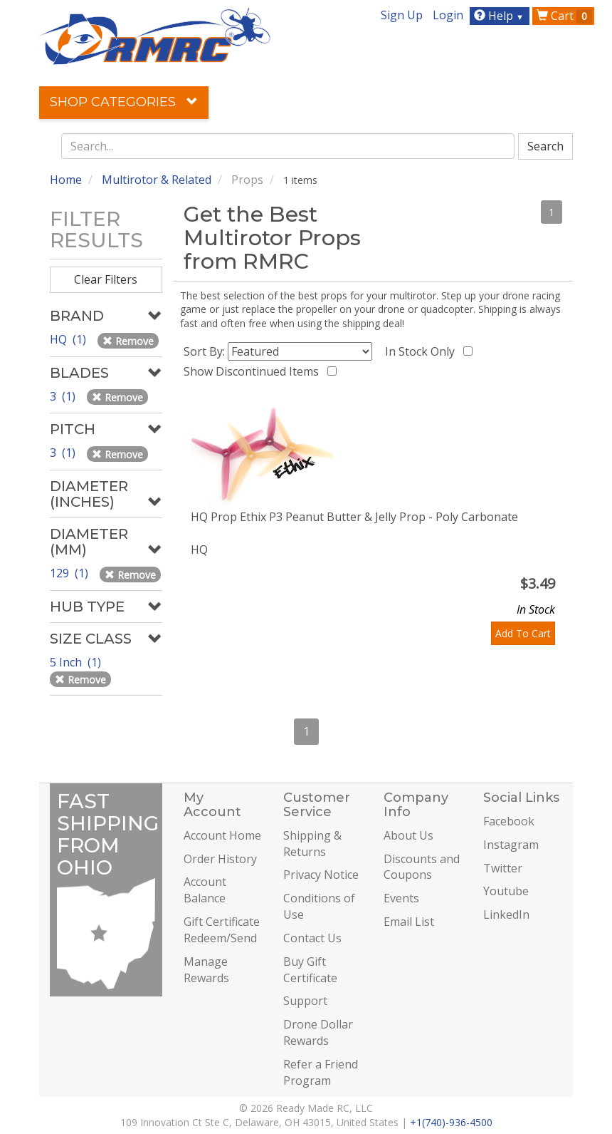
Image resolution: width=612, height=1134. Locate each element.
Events (401, 898)
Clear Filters (105, 279)
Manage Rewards (206, 970)
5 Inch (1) (77, 662)
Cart (564, 16)
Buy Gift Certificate (310, 970)
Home (66, 179)
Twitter (502, 868)
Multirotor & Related (156, 179)
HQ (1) (69, 339)
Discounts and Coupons (422, 867)
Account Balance (205, 890)
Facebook (508, 821)
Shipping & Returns (312, 844)
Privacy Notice (321, 874)
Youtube (506, 891)
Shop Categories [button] (124, 102)
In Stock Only (422, 351)
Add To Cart (523, 633)
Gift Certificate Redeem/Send (222, 930)
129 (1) (70, 573)
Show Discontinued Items (254, 371)
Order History (220, 859)
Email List (409, 921)
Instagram (511, 844)
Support (305, 1001)
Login (448, 15)
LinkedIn (506, 914)
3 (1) (64, 396)
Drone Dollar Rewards (318, 1032)
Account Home (222, 835)
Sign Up (402, 15)
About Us (408, 835)
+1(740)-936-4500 (451, 1122)
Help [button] (500, 16)
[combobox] (288, 146)
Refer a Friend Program (320, 1072)
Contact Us (312, 938)
